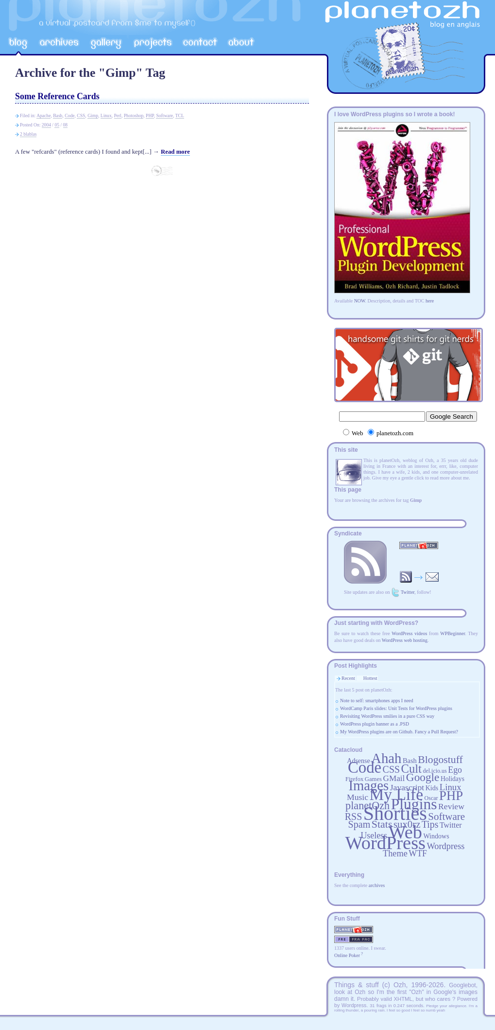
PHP (150, 115)
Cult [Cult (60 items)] (411, 768)
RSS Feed (365, 562)
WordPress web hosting (404, 640)
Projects (152, 43)
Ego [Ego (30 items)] (455, 770)
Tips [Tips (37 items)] (430, 824)
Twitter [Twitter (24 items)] (450, 825)
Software (164, 115)
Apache (43, 115)
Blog (19, 43)
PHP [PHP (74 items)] (451, 795)
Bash (57, 115)
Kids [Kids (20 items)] (432, 788)
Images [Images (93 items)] (368, 785)
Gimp (92, 115)
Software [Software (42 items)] (446, 816)
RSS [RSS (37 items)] (353, 816)
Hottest (370, 678)
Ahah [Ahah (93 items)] (386, 758)
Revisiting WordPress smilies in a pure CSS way (387, 716)
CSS (81, 115)
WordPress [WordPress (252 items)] (385, 843)
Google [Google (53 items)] (423, 777)
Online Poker (347, 955)
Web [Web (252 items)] (405, 832)
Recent (348, 678)
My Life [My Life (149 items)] (397, 794)
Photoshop (134, 115)
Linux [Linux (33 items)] (450, 787)
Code (69, 115)
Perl (117, 115)
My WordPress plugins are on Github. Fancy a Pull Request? (399, 731)
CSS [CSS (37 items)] (391, 769)
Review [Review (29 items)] (451, 806)
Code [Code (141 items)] (364, 767)
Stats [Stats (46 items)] (382, 824)
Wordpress (353, 1005)
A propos (241, 43)
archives (377, 885)
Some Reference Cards (57, 96)
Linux (106, 115)
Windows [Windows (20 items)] (436, 836)
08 (65, 124)
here (430, 300)
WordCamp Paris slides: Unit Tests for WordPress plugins (396, 708)
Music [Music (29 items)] (357, 797)
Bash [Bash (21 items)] (410, 760)
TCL (179, 115)
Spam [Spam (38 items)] (359, 824)
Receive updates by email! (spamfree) (419, 577)
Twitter (407, 592)
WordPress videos (409, 633)
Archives (58, 43)
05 (56, 124)
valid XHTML (396, 999)
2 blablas (28, 134)
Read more (175, 151)
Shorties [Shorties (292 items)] (395, 813)
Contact (200, 43)
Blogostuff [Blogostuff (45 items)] (440, 759)
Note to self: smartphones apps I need (376, 700)
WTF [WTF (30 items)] (418, 853)
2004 (46, 124)
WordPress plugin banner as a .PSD (374, 724)
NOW (359, 300)
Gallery (106, 43)
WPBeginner (452, 633)
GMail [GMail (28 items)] (394, 778)
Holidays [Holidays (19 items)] (452, 778)
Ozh (399, 985)
